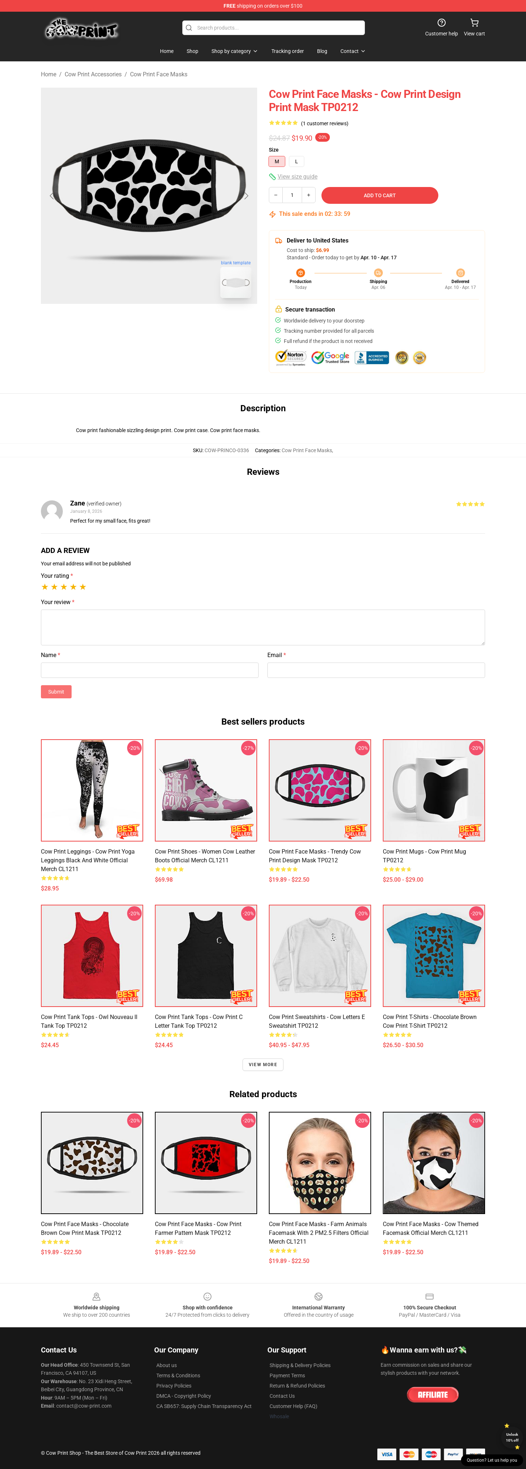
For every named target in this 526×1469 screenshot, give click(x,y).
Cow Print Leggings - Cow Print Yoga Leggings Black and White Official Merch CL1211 (88, 860)
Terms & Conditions (178, 1375)
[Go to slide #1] (130, 320)
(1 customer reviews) (324, 123)
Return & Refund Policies (297, 1386)
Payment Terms (287, 1375)
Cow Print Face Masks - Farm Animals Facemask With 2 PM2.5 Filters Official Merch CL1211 (319, 1233)
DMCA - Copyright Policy (183, 1396)
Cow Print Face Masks (158, 74)
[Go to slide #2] (168, 320)
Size (274, 150)
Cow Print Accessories (93, 74)
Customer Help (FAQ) (293, 1406)
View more (263, 1064)
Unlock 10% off (512, 1437)
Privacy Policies (173, 1386)
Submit (56, 692)
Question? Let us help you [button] (492, 1460)
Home (48, 74)
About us (166, 1365)
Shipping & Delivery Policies (300, 1365)
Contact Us (282, 1396)
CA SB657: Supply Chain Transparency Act (204, 1406)
